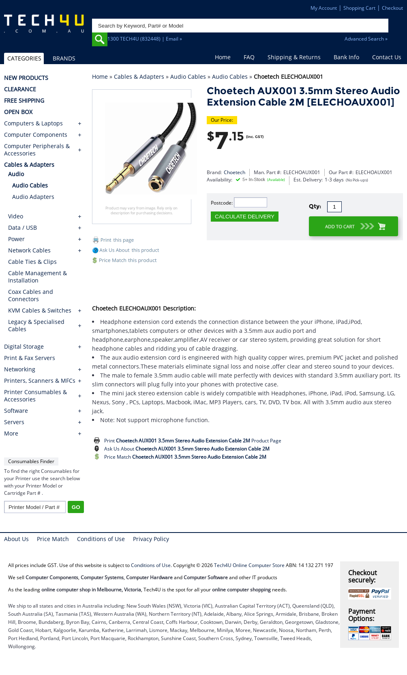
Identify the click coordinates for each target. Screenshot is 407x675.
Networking (19, 369)
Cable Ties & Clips (32, 261)
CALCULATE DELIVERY (244, 216)
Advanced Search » (366, 38)
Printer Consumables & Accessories (35, 395)
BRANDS (64, 58)
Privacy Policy (151, 539)
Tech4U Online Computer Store (249, 565)
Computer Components (35, 134)
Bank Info (346, 57)
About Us (16, 539)
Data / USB (22, 227)
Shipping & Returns (294, 57)
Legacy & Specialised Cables (36, 325)
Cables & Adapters (139, 76)
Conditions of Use (101, 539)
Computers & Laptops (33, 123)
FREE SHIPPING (24, 100)
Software (16, 410)
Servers (14, 422)
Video (15, 216)
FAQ (249, 57)
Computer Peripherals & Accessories (37, 149)
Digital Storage (24, 346)
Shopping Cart (359, 7)
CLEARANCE (20, 89)
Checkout (392, 7)
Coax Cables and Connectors (30, 295)
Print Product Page (192, 440)
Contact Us (386, 57)
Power (16, 239)
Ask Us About (187, 448)
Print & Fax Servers (29, 358)
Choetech (234, 172)
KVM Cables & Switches (39, 310)
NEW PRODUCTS (26, 78)
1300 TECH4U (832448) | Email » (144, 38)
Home (223, 57)
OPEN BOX (18, 112)
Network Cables (29, 250)
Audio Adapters (33, 197)
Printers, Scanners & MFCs (39, 380)
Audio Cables (188, 76)
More (11, 433)
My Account (324, 7)
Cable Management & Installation (37, 276)
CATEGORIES (24, 58)
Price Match (185, 456)
